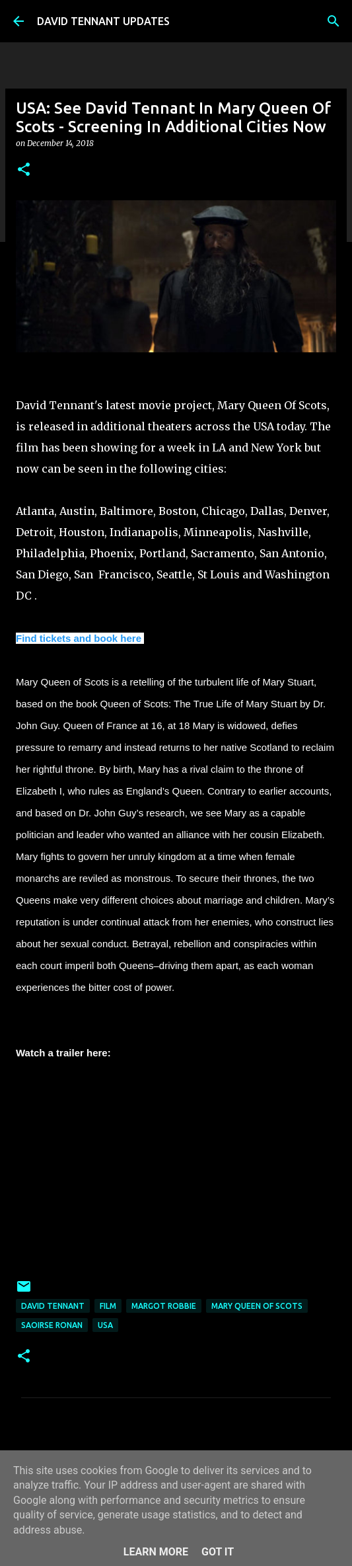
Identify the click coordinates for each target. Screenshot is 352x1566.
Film (108, 1306)
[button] (24, 170)
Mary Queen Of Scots (256, 1306)
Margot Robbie (163, 1306)
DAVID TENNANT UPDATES (103, 21)
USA (105, 1325)
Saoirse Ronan (52, 1325)
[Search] (333, 21)
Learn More (155, 1552)
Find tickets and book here (78, 638)
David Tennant (53, 1306)
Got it (217, 1552)
